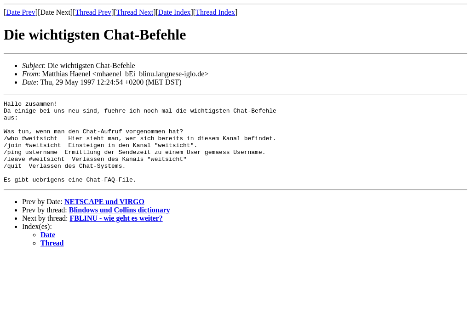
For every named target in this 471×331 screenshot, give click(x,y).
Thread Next (134, 12)
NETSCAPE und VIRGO (104, 218)
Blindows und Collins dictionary (119, 226)
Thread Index (215, 12)
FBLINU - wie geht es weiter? (116, 235)
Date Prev (20, 12)
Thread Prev (93, 12)
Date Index (174, 12)
